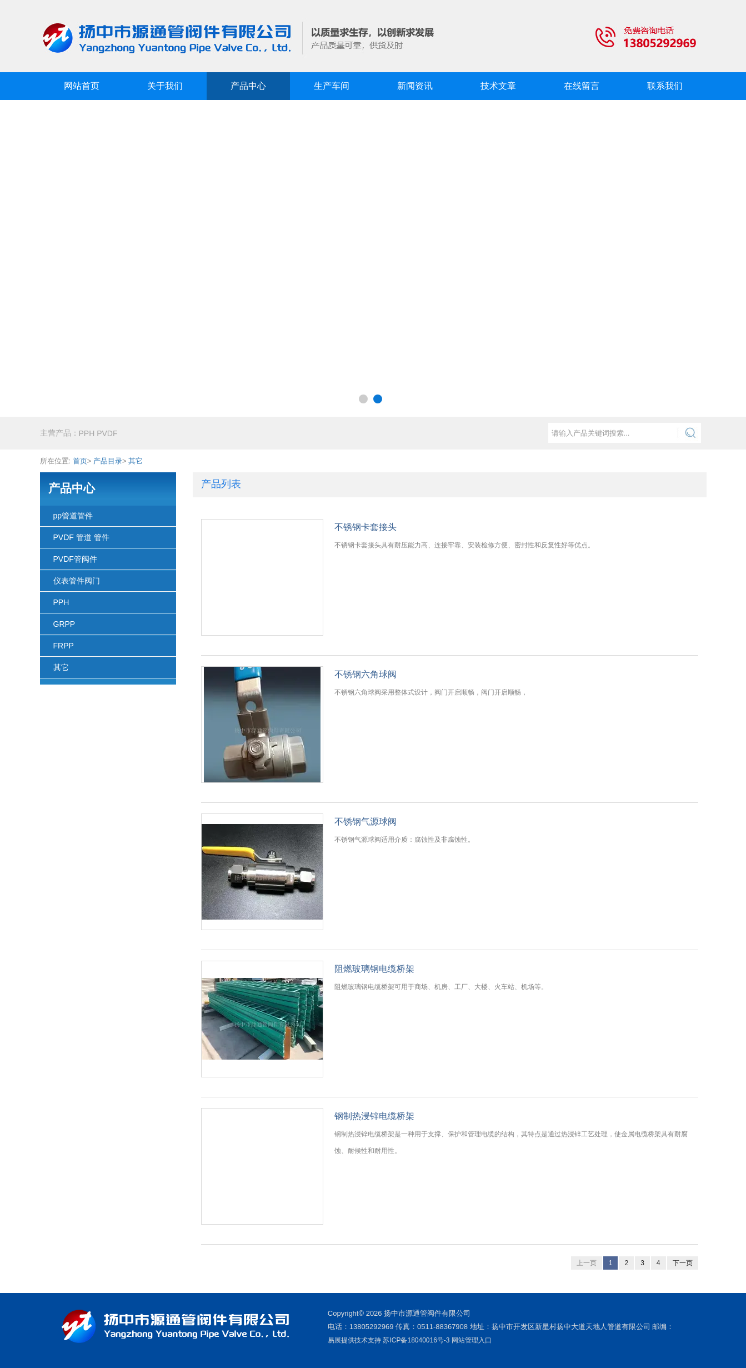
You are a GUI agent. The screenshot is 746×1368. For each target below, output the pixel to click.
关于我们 (165, 86)
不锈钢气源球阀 (365, 821)
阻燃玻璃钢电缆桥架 (374, 968)
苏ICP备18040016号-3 (416, 1340)
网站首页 (81, 86)
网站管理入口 (472, 1340)
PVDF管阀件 (75, 559)
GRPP (64, 624)
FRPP (63, 645)
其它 (135, 461)
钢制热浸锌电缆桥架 (374, 1116)
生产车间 (331, 86)
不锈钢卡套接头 (365, 527)
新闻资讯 (415, 86)
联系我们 (665, 86)
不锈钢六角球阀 (365, 674)
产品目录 (107, 461)
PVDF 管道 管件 (81, 537)
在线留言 (581, 86)
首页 (80, 461)
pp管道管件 (73, 515)
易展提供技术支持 (354, 1340)
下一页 (683, 1263)
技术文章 (498, 86)
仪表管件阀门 (76, 580)
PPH (61, 602)
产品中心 (248, 86)
